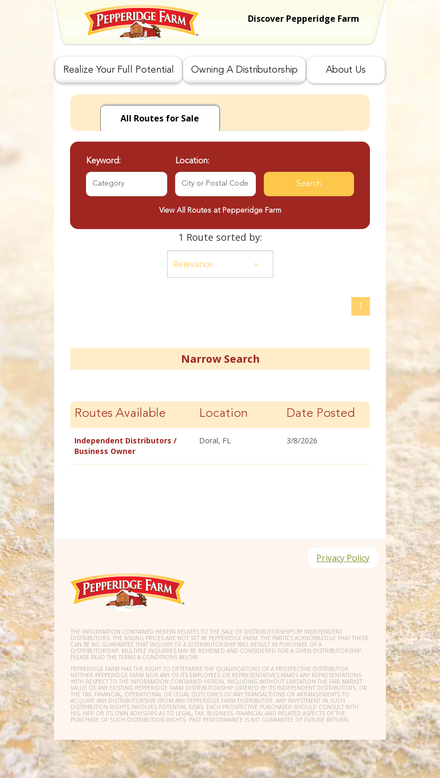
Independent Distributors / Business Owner (125, 445)
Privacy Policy (342, 558)
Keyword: (103, 161)
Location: (192, 161)
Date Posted (321, 414)
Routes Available (120, 414)
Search (308, 184)
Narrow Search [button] (220, 359)
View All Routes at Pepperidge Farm (220, 210)
